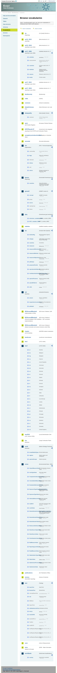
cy (29, 359)
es (29, 377)
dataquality (28, 113)
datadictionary (29, 107)
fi (29, 380)
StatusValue (32, 559)
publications (28, 573)
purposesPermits (33, 265)
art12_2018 (28, 45)
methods (31, 69)
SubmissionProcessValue (34, 562)
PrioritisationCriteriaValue (34, 538)
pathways (31, 261)
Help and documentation (9, 15)
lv (29, 402)
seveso (27, 577)
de (30, 365)
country (31, 657)
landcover (28, 337)
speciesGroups (33, 459)
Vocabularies (6, 30)
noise (26, 464)
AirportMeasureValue (34, 468)
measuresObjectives (34, 257)
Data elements (7, 24)
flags (30, 155)
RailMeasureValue (33, 542)
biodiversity (28, 94)
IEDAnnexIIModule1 (31, 311)
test (26, 583)
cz (29, 362)
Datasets (5, 18)
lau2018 (27, 434)
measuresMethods (33, 253)
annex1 (31, 297)
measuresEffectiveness (34, 249)
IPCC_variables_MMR (34, 221)
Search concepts (38, 28)
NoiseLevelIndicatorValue (34, 525)
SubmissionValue (33, 566)
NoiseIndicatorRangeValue (34, 517)
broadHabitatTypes (34, 452)
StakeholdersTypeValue (34, 555)
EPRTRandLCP (29, 129)
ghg (26, 214)
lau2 (26, 346)
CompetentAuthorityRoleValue (34, 476)
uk (30, 429)
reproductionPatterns (34, 269)
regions (31, 455)
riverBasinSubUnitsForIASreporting (34, 273)
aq (25, 33)
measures (31, 246)
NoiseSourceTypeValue (34, 529)
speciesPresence (33, 278)
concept (31, 195)
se (29, 420)
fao (26, 145)
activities (31, 57)
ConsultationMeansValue (34, 480)
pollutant (31, 306)
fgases (27, 177)
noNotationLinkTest (34, 608)
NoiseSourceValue (33, 534)
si (29, 423)
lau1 (26, 341)
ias (26, 230)
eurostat (27, 141)
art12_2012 (28, 39)
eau (30, 596)
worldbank (28, 653)
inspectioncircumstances (34, 302)
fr (29, 383)
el (29, 374)
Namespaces (6, 35)
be (30, 352)
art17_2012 (28, 82)
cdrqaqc (31, 239)
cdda (26, 98)
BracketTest (32, 590)
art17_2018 (28, 88)
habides (27, 226)
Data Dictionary (15, 12)
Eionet (9, 12)
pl (29, 411)
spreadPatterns (33, 282)
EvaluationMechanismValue (34, 485)
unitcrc (31, 170)
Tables (4, 21)
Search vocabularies (26, 28)
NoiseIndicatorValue (34, 521)
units (30, 287)
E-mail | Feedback (8, 668)
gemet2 (27, 191)
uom (26, 643)
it (29, 392)
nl (29, 408)
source (31, 202)
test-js (30, 611)
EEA (10, 1)
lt (29, 395)
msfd (26, 446)
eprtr (26, 123)
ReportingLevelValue (34, 546)
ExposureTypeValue (34, 494)
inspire (27, 331)
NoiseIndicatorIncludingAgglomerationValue (34, 511)
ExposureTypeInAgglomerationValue (34, 489)
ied (26, 292)
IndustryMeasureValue (34, 498)
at (29, 349)
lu (29, 398)
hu (30, 386)
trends (30, 77)
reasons (31, 74)
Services (5, 32)
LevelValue (32, 508)
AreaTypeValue (33, 472)
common (27, 103)
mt (30, 405)
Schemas (5, 27)
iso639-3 (31, 503)
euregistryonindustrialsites (32, 135)
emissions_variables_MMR (34, 218)
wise (26, 647)
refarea (31, 163)
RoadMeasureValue (34, 551)
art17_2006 (28, 51)
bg (30, 356)
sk (29, 426)
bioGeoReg (32, 234)
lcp (26, 440)
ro (29, 417)
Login (41, 1)
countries (31, 65)
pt (29, 414)
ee (29, 371)
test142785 (32, 614)
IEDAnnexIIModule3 (31, 317)
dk (30, 368)
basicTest (31, 587)
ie (29, 389)
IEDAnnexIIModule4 (31, 325)
